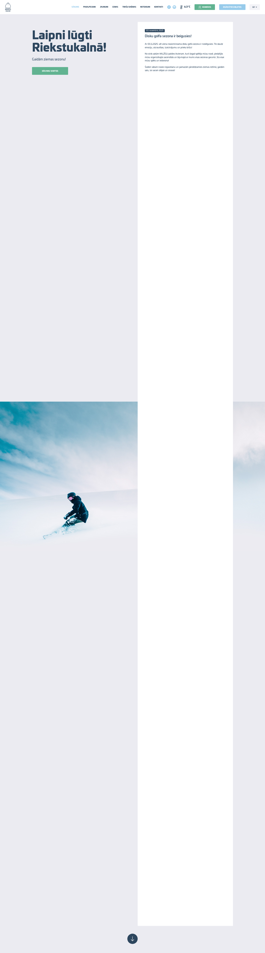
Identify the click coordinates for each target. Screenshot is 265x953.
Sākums (75, 7)
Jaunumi (104, 7)
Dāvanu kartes (50, 71)
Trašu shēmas (129, 7)
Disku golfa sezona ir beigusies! (168, 36)
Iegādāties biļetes (232, 7)
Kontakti (158, 7)
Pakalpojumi (89, 7)
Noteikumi (145, 7)
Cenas (115, 7)
